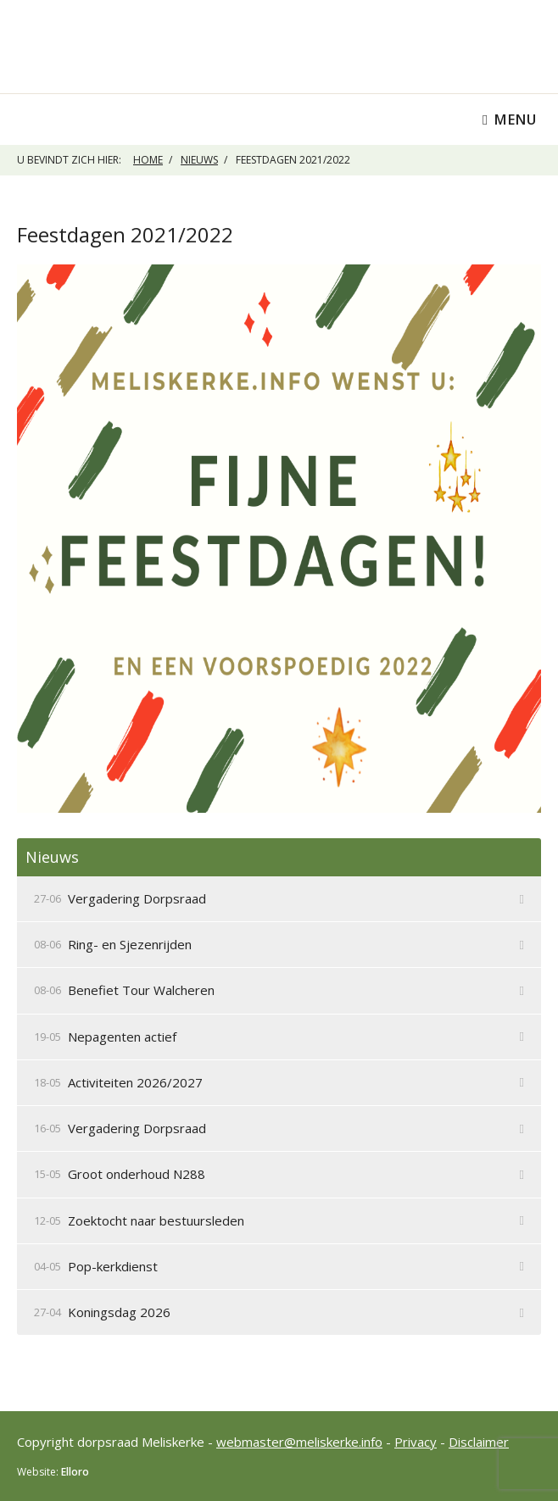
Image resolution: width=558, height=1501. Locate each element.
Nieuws (199, 160)
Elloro (75, 1472)
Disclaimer (479, 1441)
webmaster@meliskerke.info (299, 1441)
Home (148, 160)
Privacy (415, 1441)
